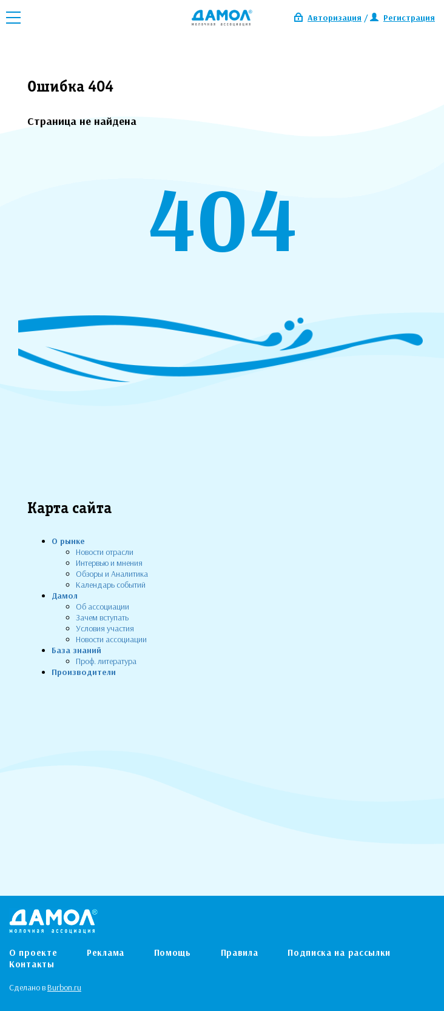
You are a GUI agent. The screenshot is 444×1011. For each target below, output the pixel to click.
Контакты (32, 964)
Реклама (105, 952)
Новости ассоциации (111, 639)
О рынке (68, 541)
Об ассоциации (102, 606)
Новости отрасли (104, 551)
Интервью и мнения (109, 562)
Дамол (65, 595)
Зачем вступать (102, 617)
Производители (84, 672)
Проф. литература (106, 661)
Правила (239, 952)
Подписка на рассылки (339, 952)
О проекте (33, 952)
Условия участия (105, 628)
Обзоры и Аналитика (112, 573)
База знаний (76, 650)
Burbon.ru (64, 987)
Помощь (172, 952)
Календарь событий (111, 584)
